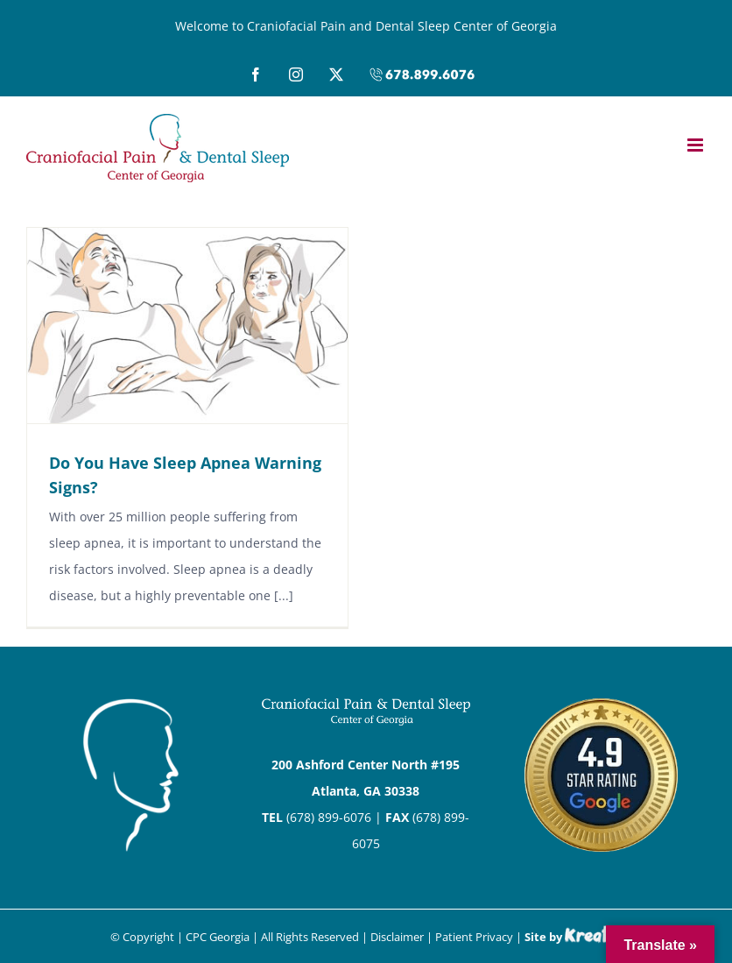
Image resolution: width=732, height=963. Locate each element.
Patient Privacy (474, 937)
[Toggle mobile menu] (696, 145)
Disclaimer (397, 937)
